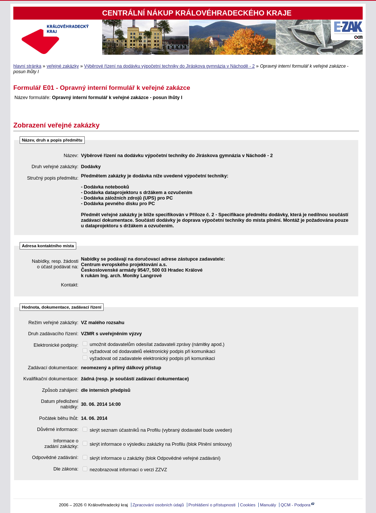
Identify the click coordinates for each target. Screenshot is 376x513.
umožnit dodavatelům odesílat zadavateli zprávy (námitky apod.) (154, 344)
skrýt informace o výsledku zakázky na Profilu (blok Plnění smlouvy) (157, 444)
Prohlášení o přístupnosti (211, 505)
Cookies (248, 505)
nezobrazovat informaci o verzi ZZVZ (125, 469)
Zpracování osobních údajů (158, 505)
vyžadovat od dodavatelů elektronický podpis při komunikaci (149, 351)
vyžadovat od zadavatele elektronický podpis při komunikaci (149, 358)
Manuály (268, 505)
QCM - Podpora (295, 505)
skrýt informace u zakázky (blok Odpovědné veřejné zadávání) (152, 458)
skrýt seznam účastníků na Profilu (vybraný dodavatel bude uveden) (157, 430)
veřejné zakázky (63, 66)
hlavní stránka (27, 66)
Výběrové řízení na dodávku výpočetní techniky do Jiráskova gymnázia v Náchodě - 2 (169, 66)
